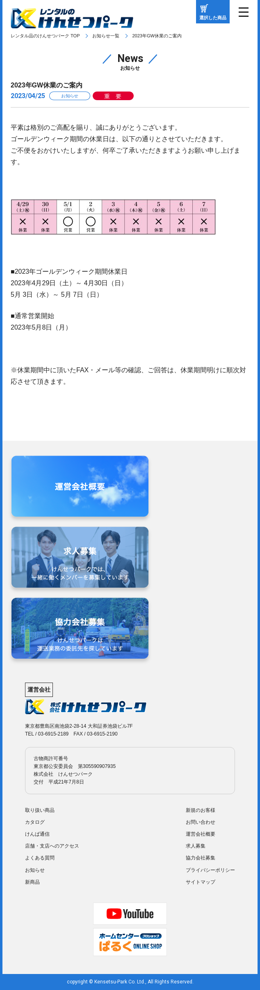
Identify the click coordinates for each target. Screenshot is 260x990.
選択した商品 (212, 17)
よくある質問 (40, 858)
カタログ (35, 822)
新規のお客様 (200, 810)
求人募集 (195, 846)
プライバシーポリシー (210, 870)
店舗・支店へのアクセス (52, 846)
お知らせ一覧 (105, 35)
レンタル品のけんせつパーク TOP (45, 35)
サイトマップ (200, 882)
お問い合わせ (200, 822)
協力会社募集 (200, 858)
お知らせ (35, 870)
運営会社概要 (200, 834)
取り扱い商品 (40, 810)
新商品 (32, 882)
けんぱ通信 (37, 834)
